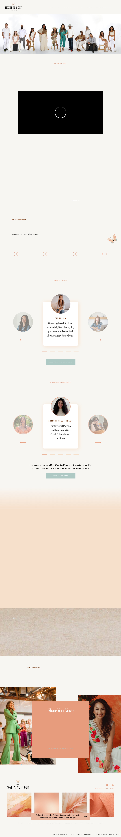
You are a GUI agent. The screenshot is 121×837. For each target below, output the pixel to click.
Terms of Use (80, 834)
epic (116, 834)
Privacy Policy (91, 834)
